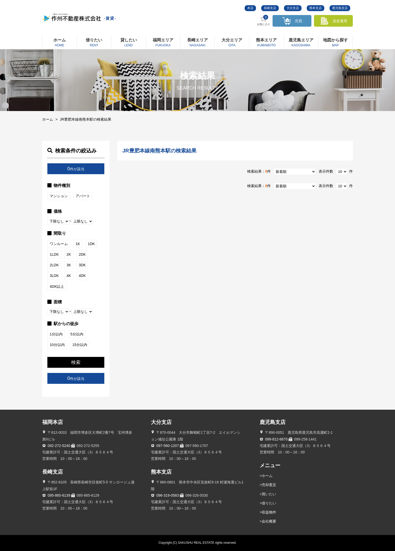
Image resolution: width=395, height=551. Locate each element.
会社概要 (269, 521)
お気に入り (263, 20)
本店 (250, 8)
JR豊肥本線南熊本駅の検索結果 (85, 119)
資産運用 (340, 21)
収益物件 (269, 512)
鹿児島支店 (340, 8)
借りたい (269, 503)
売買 (298, 21)
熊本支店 (315, 8)
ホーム (47, 119)
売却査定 (269, 485)
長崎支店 (270, 8)
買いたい (269, 494)
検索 (76, 362)
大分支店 (293, 8)
